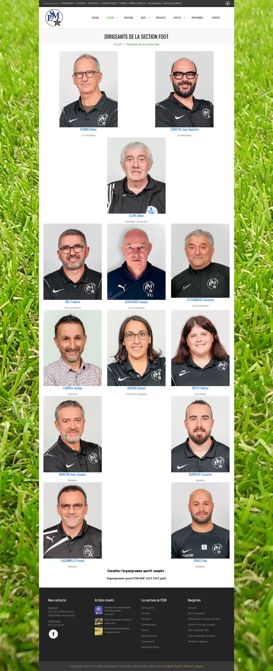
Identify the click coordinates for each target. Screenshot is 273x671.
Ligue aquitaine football (201, 635)
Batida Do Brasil (172, 3)
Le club (111, 13)
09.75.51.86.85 (56, 625)
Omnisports (67, 3)
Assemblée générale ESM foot (116, 628)
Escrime (81, 3)
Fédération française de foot (204, 619)
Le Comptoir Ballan (171, 666)
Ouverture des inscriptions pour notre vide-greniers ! (117, 609)
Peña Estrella (137, 3)
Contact (216, 13)
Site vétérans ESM (198, 630)
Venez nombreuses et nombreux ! (118, 619)
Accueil (95, 13)
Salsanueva (154, 3)
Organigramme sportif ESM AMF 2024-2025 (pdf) (136, 578)
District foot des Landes (201, 624)
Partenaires (197, 13)
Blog (144, 13)
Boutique (128, 13)
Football (93, 3)
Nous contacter (196, 613)
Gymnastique (108, 3)
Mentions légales (198, 641)
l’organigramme (131, 570)
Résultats (161, 13)
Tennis (123, 3)
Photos (178, 13)
